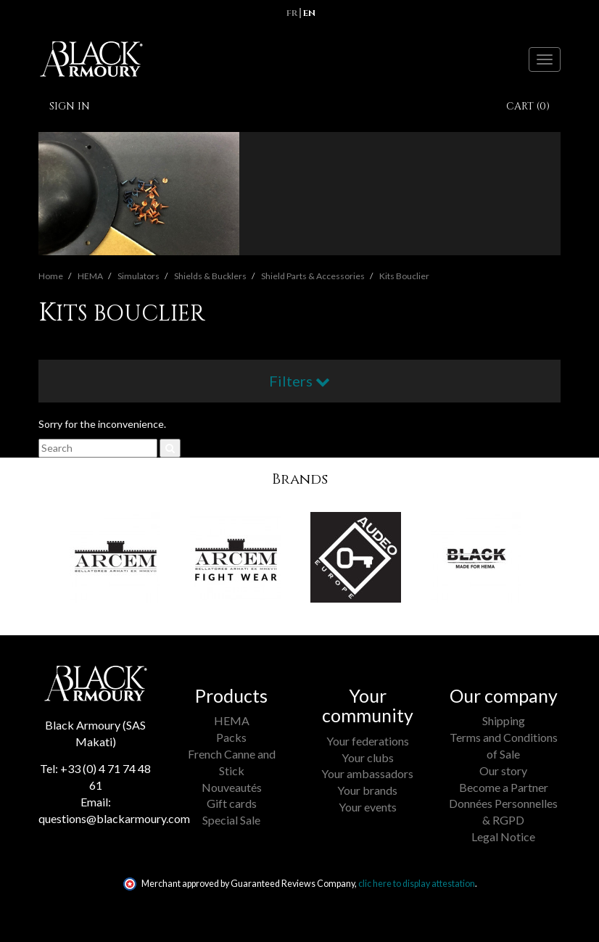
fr (291, 13)
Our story (503, 770)
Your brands (367, 790)
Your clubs (368, 757)
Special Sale (231, 820)
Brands (300, 479)
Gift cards (232, 803)
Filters (299, 380)
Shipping (503, 720)
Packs (231, 737)
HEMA (231, 720)
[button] (47, 568)
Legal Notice (503, 836)
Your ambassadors (367, 773)
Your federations (367, 741)
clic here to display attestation (416, 883)
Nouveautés (232, 787)
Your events (368, 807)
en (309, 13)
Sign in (69, 106)
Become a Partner (503, 787)
